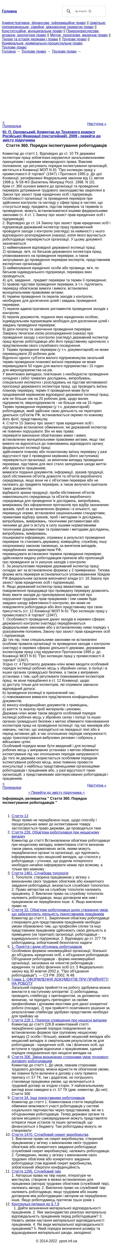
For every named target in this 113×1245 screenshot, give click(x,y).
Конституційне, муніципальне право (32, 31)
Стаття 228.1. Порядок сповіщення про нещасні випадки (59, 1020)
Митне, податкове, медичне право (79, 35)
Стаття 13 (20, 816)
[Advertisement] (56, 85)
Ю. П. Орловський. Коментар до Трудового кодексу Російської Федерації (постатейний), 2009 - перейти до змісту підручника (52, 136)
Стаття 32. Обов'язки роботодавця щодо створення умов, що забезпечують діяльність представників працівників (60, 912)
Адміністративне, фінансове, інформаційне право (44, 23)
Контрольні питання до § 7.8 (35, 1204)
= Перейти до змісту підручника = (56, 793)
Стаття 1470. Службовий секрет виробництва (50, 1135)
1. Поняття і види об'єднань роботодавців (47, 947)
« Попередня (12, 124)
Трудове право (74, 39)
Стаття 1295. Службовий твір (36, 1171)
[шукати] (83, 11)
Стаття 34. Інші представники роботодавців (48, 1098)
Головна (9, 51)
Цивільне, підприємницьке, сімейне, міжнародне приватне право (54, 25)
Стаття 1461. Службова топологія (40, 873)
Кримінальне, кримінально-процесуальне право (42, 43)
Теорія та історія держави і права (30, 39)
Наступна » (96, 124)
